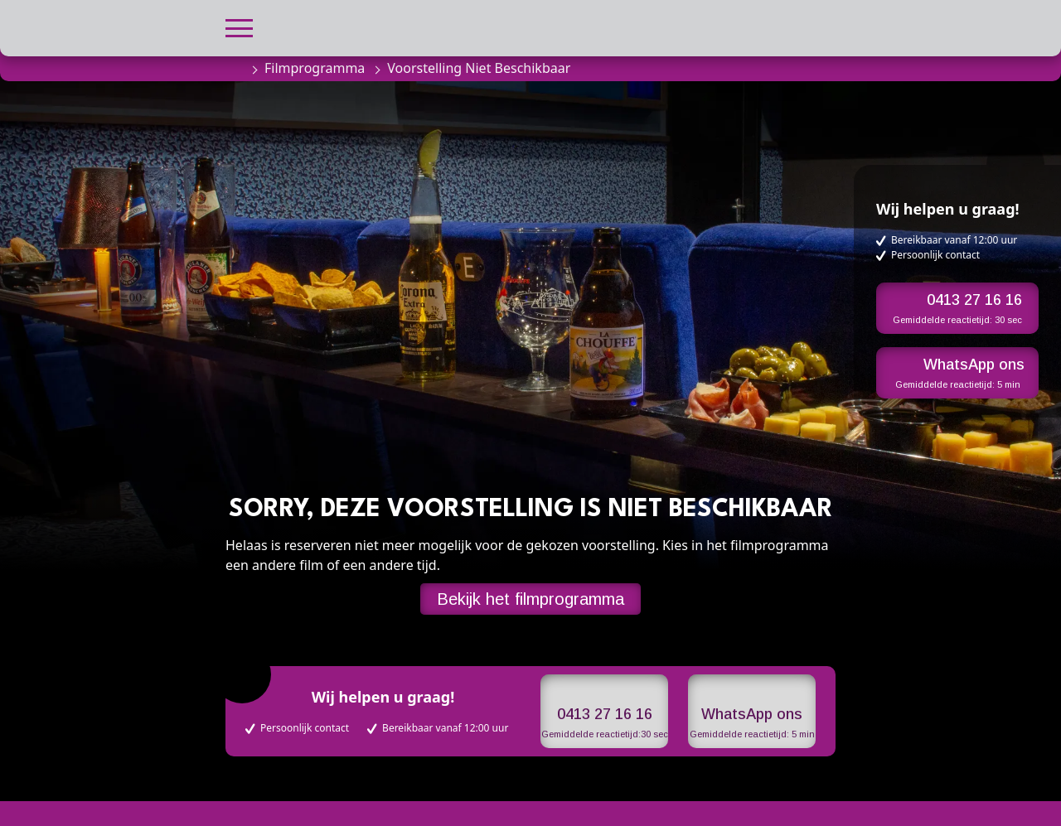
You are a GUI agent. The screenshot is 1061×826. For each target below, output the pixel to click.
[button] (239, 26)
